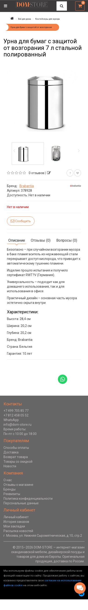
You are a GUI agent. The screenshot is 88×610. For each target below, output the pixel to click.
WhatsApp (11, 420)
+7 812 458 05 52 (15, 415)
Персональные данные (21, 503)
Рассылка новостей (18, 531)
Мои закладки (14, 526)
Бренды (9, 489)
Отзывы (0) (40, 240)
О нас (7, 480)
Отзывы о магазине (18, 485)
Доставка (11, 452)
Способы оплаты (16, 448)
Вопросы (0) (66, 240)
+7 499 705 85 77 (15, 411)
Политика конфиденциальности (28, 498)
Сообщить (21, 221)
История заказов (16, 522)
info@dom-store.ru (17, 424)
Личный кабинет (16, 517)
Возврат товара (15, 457)
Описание (16, 240)
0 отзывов (36, 173)
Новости (9, 466)
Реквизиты (11, 494)
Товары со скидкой (17, 461)
